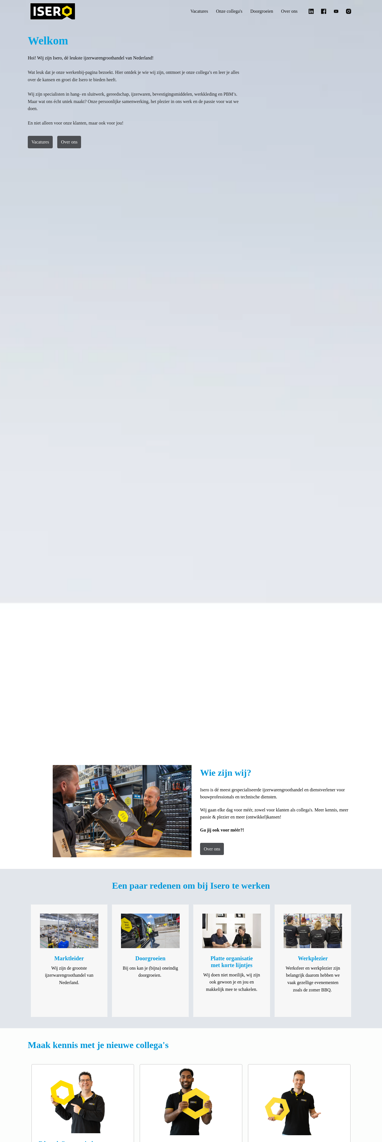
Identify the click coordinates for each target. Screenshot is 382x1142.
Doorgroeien (258, 11)
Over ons (288, 11)
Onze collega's (222, 11)
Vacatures (188, 11)
